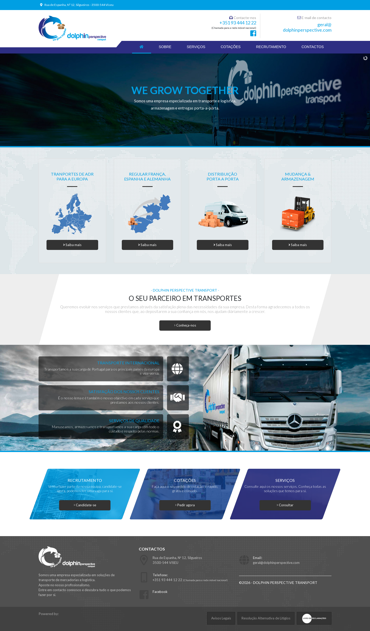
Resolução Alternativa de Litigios (266, 618)
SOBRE (165, 47)
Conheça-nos (185, 325)
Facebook (160, 592)
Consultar (285, 505)
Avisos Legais (221, 618)
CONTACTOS (312, 47)
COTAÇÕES (231, 47)
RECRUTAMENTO (271, 47)
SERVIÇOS (196, 47)
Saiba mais (72, 245)
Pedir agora (185, 505)
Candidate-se (85, 505)
